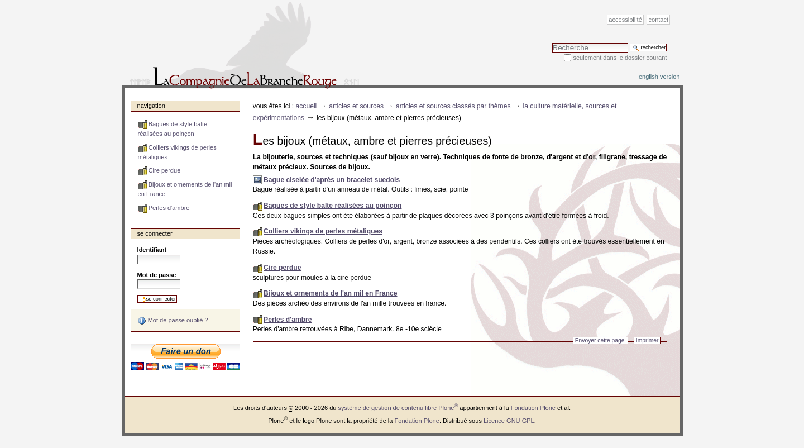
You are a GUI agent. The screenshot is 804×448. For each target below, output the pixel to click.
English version (659, 76)
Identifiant (152, 249)
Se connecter (155, 233)
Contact (659, 19)
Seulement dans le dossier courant (620, 57)
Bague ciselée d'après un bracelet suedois (332, 180)
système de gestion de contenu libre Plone (398, 407)
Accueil (306, 106)
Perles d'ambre (288, 319)
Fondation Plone (533, 407)
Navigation (151, 105)
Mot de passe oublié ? (172, 320)
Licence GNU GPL (509, 420)
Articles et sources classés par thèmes (453, 106)
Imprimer (647, 340)
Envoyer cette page (600, 340)
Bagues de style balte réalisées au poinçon (332, 205)
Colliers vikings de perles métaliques (323, 231)
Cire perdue (282, 267)
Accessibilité (625, 19)
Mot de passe (156, 274)
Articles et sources (356, 106)
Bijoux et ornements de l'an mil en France (330, 293)
